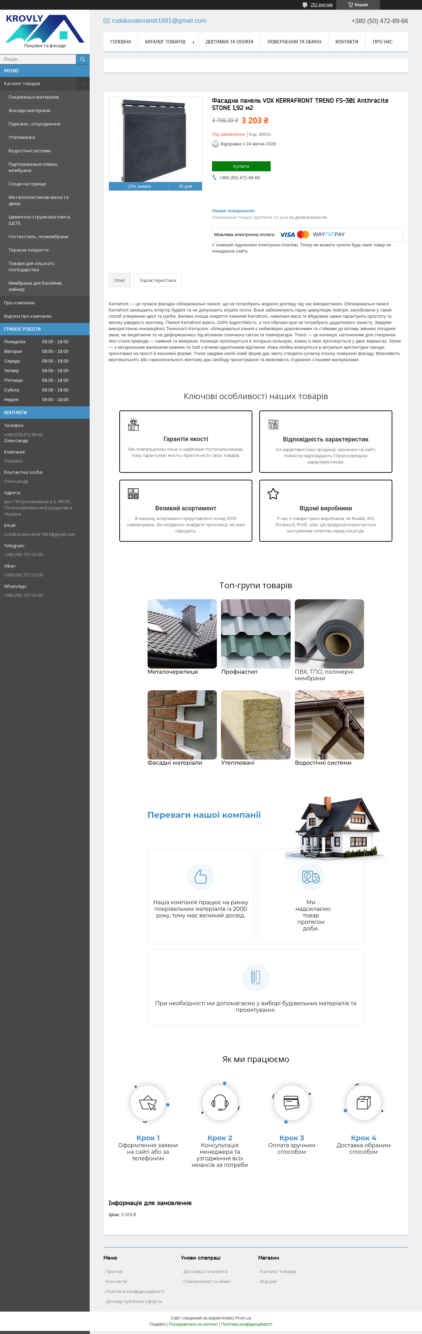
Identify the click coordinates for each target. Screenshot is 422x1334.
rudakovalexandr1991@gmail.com (39, 534)
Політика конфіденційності (135, 1294)
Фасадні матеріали (29, 110)
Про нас (382, 41)
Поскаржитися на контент (193, 1327)
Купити (241, 166)
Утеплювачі (22, 137)
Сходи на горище (27, 184)
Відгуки (269, 1284)
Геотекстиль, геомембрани (38, 236)
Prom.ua (243, 1321)
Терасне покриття (29, 250)
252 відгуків (322, 4)
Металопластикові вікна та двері (39, 200)
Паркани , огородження (34, 124)
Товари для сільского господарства (31, 266)
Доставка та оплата (229, 41)
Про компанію (19, 302)
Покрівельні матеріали (34, 97)
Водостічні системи (30, 150)
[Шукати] (83, 59)
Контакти (346, 41)
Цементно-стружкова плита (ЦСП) (39, 220)
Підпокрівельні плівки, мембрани (33, 167)
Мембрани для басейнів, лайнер (35, 286)
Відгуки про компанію (28, 316)
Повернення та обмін (294, 41)
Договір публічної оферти (134, 1304)
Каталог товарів (22, 83)
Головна (120, 41)
